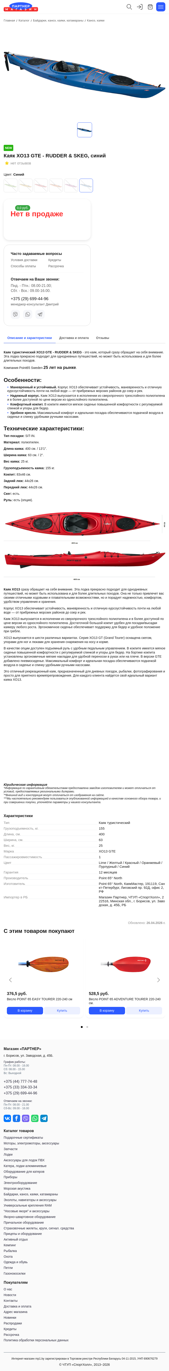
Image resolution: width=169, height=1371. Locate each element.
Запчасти (10, 1149)
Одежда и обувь (16, 1262)
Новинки (10, 1317)
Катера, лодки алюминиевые (25, 1166)
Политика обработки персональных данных (36, 1340)
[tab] (81, 1027)
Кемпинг (10, 1245)
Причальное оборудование (24, 1222)
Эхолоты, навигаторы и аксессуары (30, 1200)
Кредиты (54, 260)
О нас (8, 1289)
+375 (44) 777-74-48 (20, 1081)
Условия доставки (24, 260)
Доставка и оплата (17, 1306)
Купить (62, 1010)
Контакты (10, 1300)
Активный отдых (16, 1239)
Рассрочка (56, 266)
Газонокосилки (14, 1273)
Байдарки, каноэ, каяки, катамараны (31, 1194)
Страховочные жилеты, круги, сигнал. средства (39, 1228)
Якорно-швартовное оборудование (30, 1217)
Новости (10, 1295)
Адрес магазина (15, 1312)
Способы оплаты (23, 266)
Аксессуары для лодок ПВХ (24, 1160)
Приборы (10, 1177)
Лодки (8, 1154)
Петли (8, 1268)
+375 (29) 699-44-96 (30, 298)
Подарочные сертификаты (23, 1137)
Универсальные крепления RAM (28, 1205)
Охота (8, 1256)
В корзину (25, 1010)
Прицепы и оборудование (23, 1234)
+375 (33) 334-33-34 (20, 1087)
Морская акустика (17, 1188)
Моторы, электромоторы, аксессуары (31, 1143)
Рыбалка (10, 1251)
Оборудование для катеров (24, 1171)
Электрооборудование (20, 1183)
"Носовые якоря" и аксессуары (26, 1211)
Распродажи (13, 1323)
